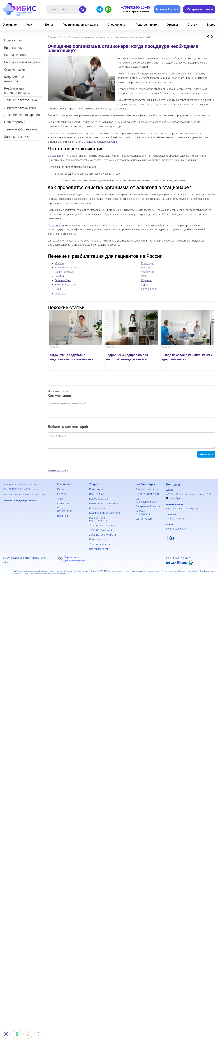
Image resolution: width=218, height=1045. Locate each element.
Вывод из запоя (15, 55)
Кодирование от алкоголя (16, 79)
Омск (58, 288)
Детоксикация (56, 155)
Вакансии (63, 515)
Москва (59, 263)
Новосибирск (149, 288)
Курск (144, 284)
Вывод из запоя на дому (22, 62)
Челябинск (147, 271)
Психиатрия (13, 40)
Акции (60, 498)
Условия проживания (143, 512)
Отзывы (172, 24)
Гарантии (62, 489)
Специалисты (117, 24)
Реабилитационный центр (80, 24)
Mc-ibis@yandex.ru (176, 528)
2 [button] (134, 381)
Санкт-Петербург (65, 271)
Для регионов (144, 518)
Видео (211, 24)
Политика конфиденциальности (20, 500)
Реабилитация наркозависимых (17, 90)
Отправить (206, 454)
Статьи (192, 24)
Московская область (67, 267)
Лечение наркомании (20, 107)
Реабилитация (145, 484)
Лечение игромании (147, 494)
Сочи (144, 276)
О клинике (10, 24)
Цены (49, 24)
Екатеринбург (63, 280)
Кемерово (60, 293)
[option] (75, 340)
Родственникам (146, 24)
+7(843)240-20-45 (175, 518)
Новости (62, 494)
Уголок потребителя (64, 509)
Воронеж (146, 280)
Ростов (145, 267)
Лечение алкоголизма (20, 100)
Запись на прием (16, 137)
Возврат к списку (58, 470)
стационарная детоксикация (101, 141)
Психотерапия (14, 122)
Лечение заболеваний (20, 129)
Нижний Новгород (65, 284)
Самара (59, 276)
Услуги (30, 24)
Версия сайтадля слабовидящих (71, 559)
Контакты (63, 503)
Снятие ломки (14, 69)
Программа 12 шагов (148, 506)
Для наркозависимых (146, 500)
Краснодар (147, 263)
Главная (52, 37)
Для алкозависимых (148, 489)
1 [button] (129, 381)
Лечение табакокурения (22, 115)
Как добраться (177, 498)
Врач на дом (13, 48)
